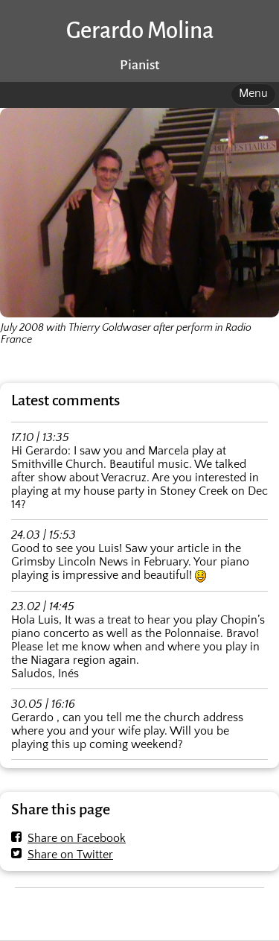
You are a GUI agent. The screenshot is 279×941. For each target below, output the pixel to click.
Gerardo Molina (140, 31)
